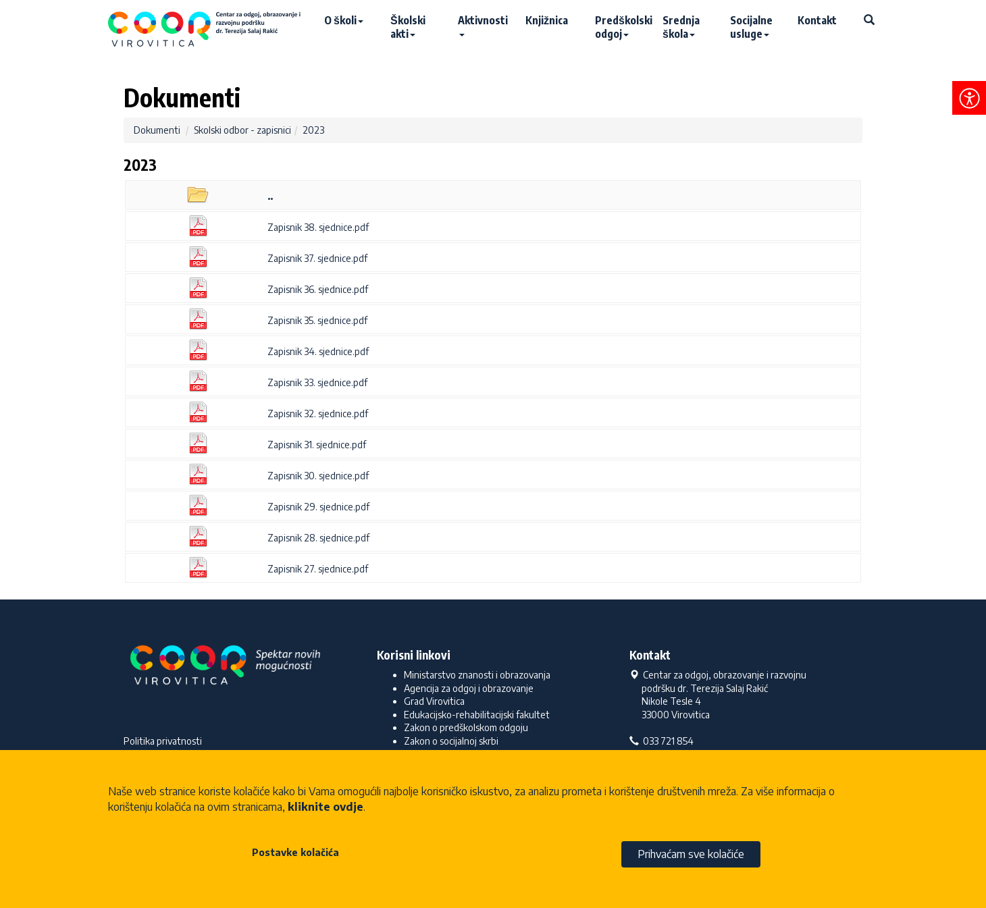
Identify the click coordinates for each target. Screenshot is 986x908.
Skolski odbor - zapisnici (242, 130)
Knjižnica (546, 20)
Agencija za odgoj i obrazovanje (469, 688)
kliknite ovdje (325, 806)
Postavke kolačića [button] (295, 852)
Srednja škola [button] (681, 27)
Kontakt (817, 20)
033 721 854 (661, 741)
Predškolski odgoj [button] (622, 27)
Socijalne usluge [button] (751, 27)
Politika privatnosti (163, 741)
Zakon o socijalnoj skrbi (451, 741)
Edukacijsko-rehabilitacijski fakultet (477, 714)
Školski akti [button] (407, 27)
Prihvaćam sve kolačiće (691, 854)
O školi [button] (343, 20)
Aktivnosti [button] (483, 25)
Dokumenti (157, 130)
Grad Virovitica (434, 701)
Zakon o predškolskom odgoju (466, 727)
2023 (313, 130)
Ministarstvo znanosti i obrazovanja (477, 674)
